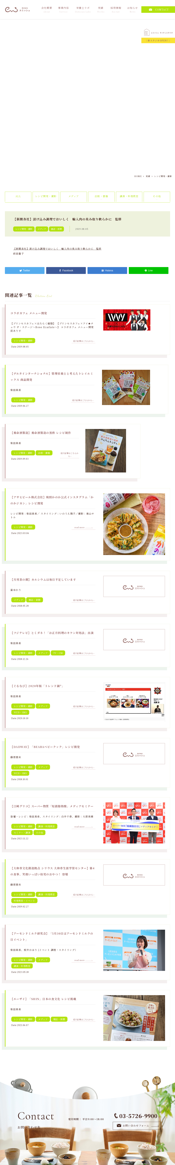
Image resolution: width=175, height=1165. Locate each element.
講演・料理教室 (129, 196)
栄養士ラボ (83, 9)
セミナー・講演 (22, 832)
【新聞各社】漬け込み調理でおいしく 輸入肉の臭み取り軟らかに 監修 (57, 248)
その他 (157, 196)
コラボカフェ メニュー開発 (28, 313)
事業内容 (63, 9)
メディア (73, 196)
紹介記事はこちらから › (83, 341)
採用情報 (115, 9)
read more (83, 527)
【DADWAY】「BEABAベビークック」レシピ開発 (45, 747)
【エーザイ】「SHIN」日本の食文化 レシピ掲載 (43, 999)
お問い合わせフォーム (138, 1125)
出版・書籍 (101, 196)
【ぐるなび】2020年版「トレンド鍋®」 (37, 686)
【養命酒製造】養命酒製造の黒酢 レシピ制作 (40, 433)
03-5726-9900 (136, 1116)
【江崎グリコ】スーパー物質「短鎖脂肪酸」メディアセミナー (51, 806)
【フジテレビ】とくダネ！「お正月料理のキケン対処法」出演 (52, 633)
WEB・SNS (20, 712)
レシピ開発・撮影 (46, 196)
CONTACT (159, 9)
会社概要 (46, 9)
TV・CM (58, 653)
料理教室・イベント (24, 900)
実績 (100, 9)
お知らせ (132, 9)
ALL (18, 196)
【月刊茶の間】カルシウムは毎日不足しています (43, 579)
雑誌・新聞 (56, 228)
